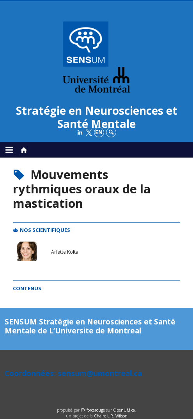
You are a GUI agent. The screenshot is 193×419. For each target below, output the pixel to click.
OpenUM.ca (124, 410)
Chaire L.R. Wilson (110, 416)
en (99, 132)
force (96, 410)
